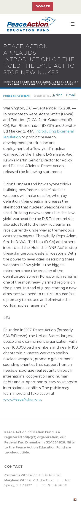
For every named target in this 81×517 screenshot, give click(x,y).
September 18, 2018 (44, 95)
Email (71, 95)
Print (57, 95)
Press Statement (17, 95)
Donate (42, 6)
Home (7, 82)
